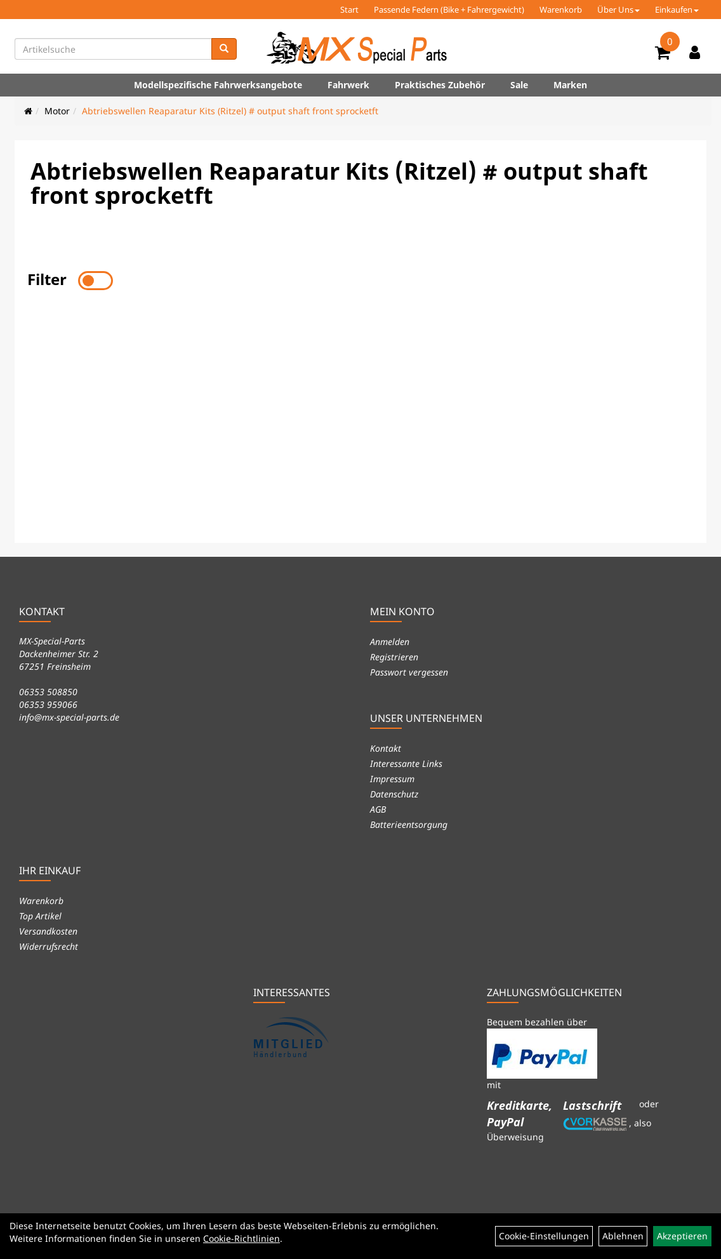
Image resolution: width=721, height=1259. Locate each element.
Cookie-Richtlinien (241, 1238)
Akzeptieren (682, 1236)
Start (349, 9)
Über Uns (618, 9)
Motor (57, 111)
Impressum (392, 779)
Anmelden (389, 642)
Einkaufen (677, 9)
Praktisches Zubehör (440, 85)
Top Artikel (40, 916)
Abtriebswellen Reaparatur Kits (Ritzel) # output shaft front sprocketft (230, 111)
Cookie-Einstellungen (544, 1236)
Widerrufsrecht (48, 946)
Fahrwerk (348, 85)
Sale (519, 85)
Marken (570, 85)
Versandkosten (48, 931)
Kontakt (385, 748)
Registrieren (394, 657)
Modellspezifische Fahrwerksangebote (218, 85)
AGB (378, 809)
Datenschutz (394, 794)
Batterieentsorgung (408, 824)
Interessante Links (406, 763)
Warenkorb (560, 9)
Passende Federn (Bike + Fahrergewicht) (449, 9)
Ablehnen (623, 1236)
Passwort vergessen (409, 672)
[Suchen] (224, 49)
